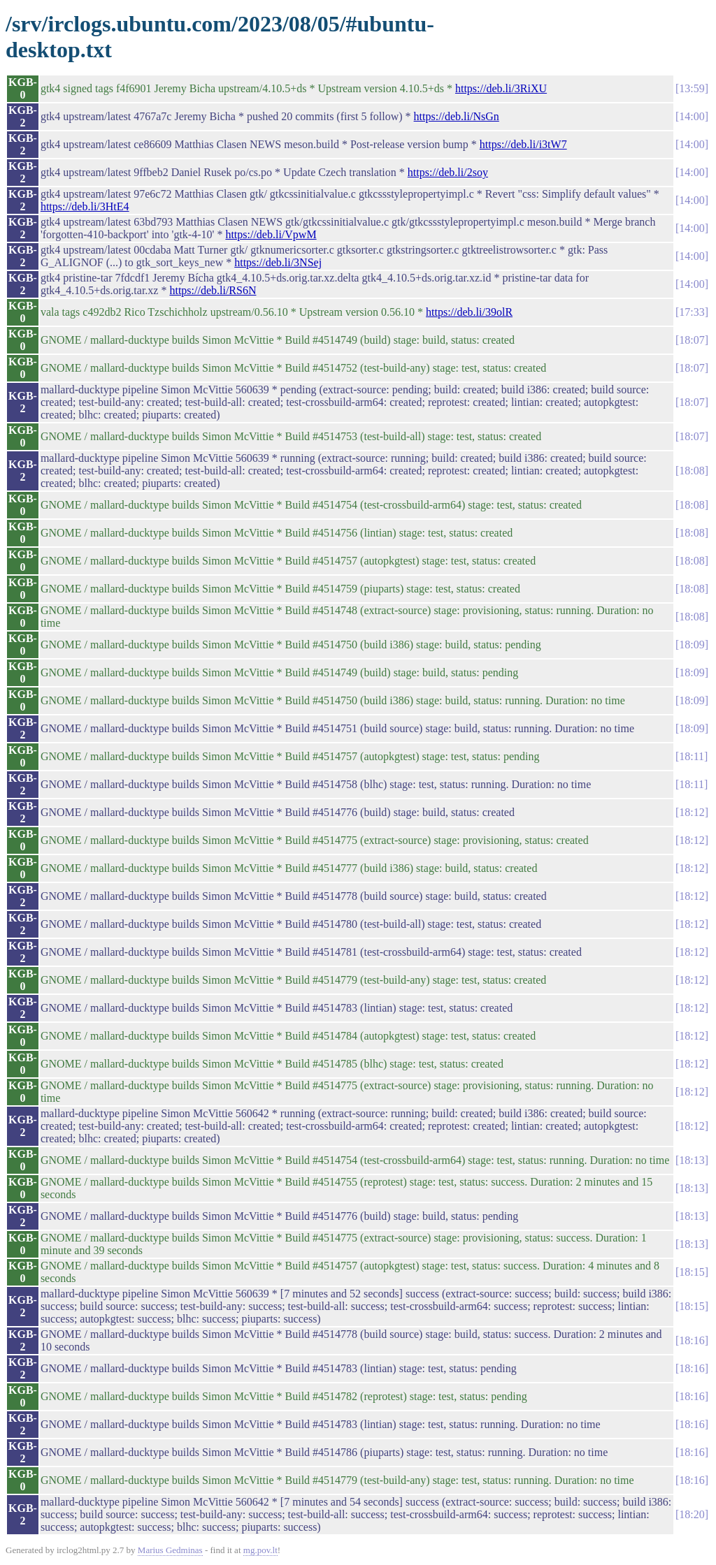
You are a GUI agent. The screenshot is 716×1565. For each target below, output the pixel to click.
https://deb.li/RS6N (212, 290)
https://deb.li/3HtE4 (85, 206)
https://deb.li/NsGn (456, 116)
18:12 (691, 812)
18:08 (691, 470)
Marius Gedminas (170, 1550)
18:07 (691, 340)
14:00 (691, 116)
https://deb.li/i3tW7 (523, 144)
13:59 (691, 88)
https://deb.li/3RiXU (501, 88)
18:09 (691, 644)
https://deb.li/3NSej (278, 262)
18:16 (691, 1340)
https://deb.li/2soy (448, 172)
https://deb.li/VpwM (270, 234)
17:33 (691, 312)
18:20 (691, 1514)
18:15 (691, 1272)
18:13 (691, 1160)
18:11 (691, 756)
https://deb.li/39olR (469, 312)
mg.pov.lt (260, 1550)
